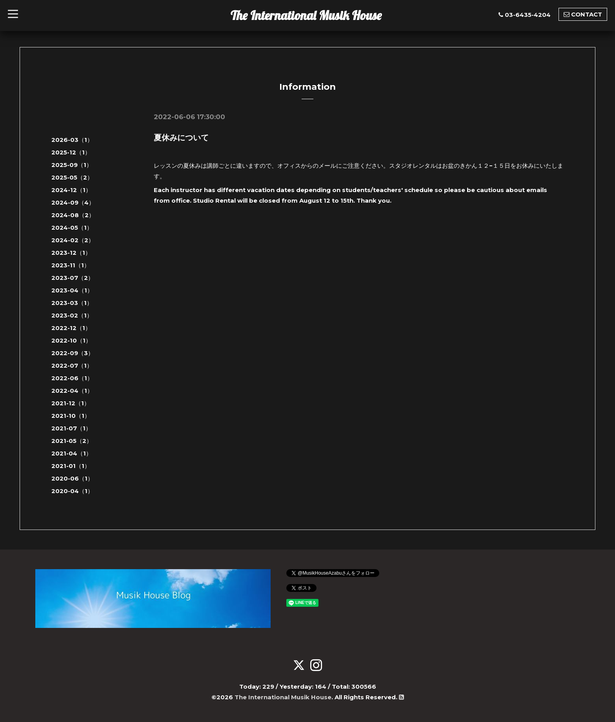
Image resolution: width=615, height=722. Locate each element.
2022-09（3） (72, 353)
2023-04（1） (72, 290)
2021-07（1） (71, 428)
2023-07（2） (72, 277)
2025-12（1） (71, 152)
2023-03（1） (72, 303)
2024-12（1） (71, 190)
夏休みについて (181, 137)
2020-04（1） (72, 491)
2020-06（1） (72, 478)
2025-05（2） (72, 177)
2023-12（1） (71, 252)
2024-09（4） (73, 202)
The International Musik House (306, 15)
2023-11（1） (70, 265)
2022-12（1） (71, 328)
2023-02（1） (72, 315)
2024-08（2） (73, 215)
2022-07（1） (72, 365)
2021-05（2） (71, 440)
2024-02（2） (72, 240)
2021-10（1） (70, 415)
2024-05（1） (72, 227)
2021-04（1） (71, 453)
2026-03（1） (72, 139)
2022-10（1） (71, 340)
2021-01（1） (70, 466)
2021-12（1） (70, 403)
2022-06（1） (72, 378)
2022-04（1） (72, 390)
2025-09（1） (71, 165)
